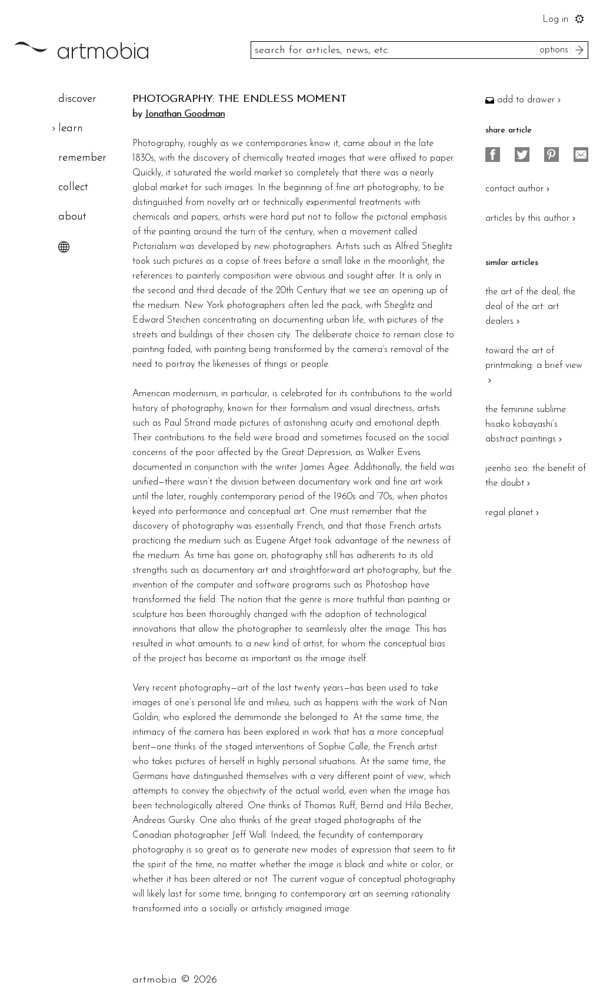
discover (77, 99)
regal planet (513, 512)
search (581, 50)
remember (82, 158)
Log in (555, 19)
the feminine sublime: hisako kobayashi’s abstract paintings (526, 424)
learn (70, 128)
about (72, 217)
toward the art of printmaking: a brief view (533, 365)
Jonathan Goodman (185, 114)
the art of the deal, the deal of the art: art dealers (530, 306)
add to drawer (524, 100)
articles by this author (531, 218)
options (553, 50)
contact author (518, 189)
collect (73, 187)
